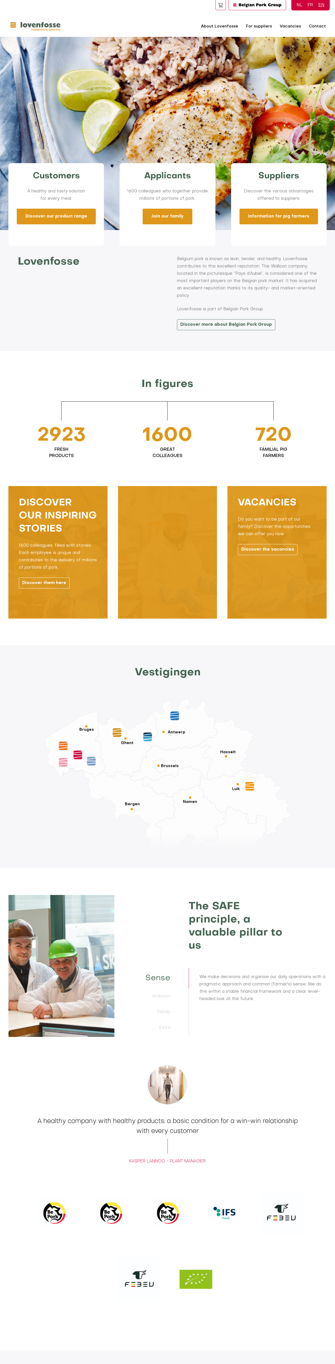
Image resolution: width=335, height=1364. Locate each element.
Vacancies (290, 26)
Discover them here (44, 601)
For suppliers (259, 26)
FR (310, 5)
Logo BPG (257, 5)
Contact (317, 26)
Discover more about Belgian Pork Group (226, 325)
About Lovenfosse (219, 26)
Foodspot (221, 5)
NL (299, 5)
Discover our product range (56, 216)
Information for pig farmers (278, 216)
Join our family (167, 216)
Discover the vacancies (267, 568)
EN (321, 5)
